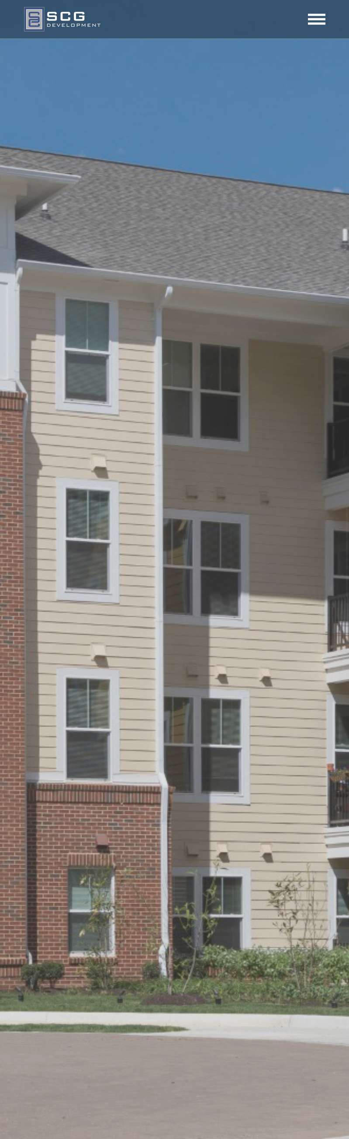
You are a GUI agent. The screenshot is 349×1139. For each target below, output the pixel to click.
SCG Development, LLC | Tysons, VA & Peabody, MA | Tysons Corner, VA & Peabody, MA (62, 19)
